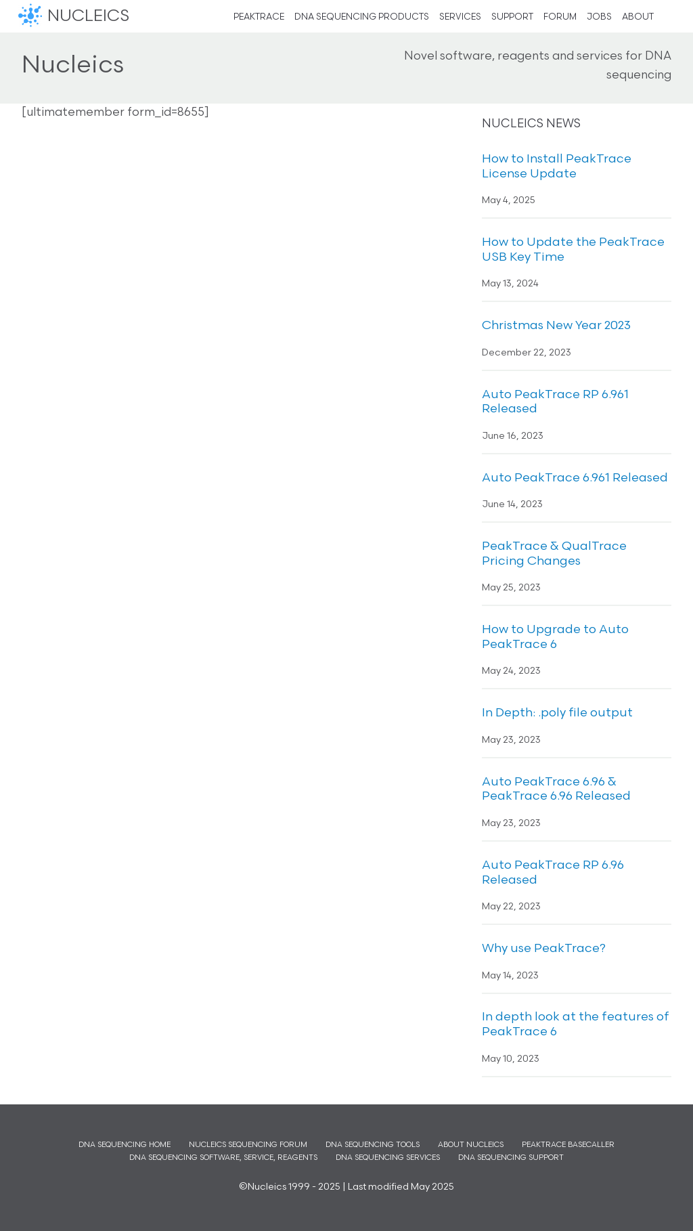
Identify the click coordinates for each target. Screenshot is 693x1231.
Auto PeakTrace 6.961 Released (575, 478)
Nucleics (31, 16)
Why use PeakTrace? (544, 949)
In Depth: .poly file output (557, 713)
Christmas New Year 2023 (556, 326)
